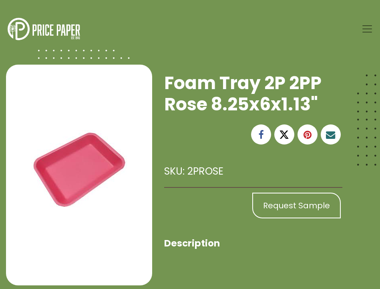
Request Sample (296, 205)
